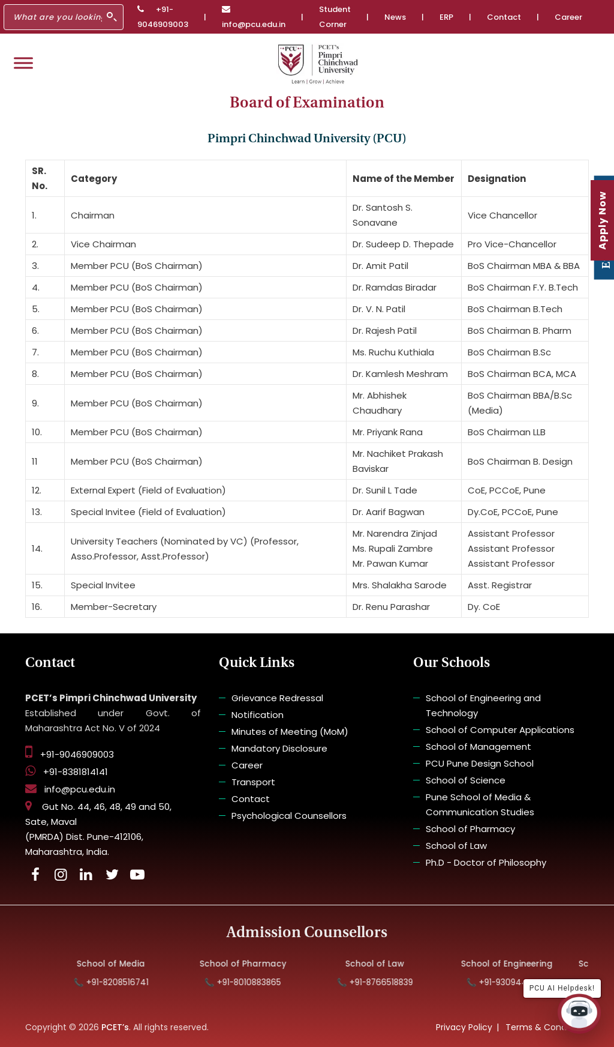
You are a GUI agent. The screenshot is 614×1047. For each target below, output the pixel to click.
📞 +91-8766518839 (382, 982)
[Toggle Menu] (23, 62)
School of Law (456, 845)
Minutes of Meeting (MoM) (289, 731)
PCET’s (115, 1027)
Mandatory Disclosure (279, 748)
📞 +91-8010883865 (250, 982)
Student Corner (335, 17)
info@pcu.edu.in (253, 17)
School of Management (478, 746)
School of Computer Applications (500, 729)
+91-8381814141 (66, 771)
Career (568, 17)
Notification (257, 714)
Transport (253, 782)
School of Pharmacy (470, 828)
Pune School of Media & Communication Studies (480, 804)
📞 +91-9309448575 (514, 982)
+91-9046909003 (162, 17)
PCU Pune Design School (480, 763)
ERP (446, 17)
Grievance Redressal (277, 698)
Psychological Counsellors (289, 815)
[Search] (64, 17)
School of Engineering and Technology (483, 705)
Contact (504, 17)
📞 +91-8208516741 (118, 982)
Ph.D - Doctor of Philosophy (486, 862)
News (395, 17)
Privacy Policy (464, 1027)
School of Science (465, 780)
